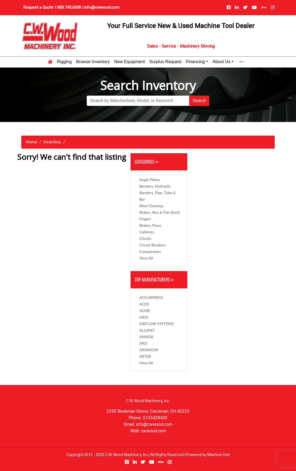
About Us (221, 62)
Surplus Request (165, 62)
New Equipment (129, 62)
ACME (144, 310)
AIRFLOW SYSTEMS (156, 323)
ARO (143, 343)
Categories (146, 161)
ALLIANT (147, 330)
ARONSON (148, 349)
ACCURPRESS (151, 297)
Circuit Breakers (152, 245)
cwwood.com (153, 430)
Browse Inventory (93, 62)
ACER (144, 304)
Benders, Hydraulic (155, 186)
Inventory (52, 142)
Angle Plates (149, 179)
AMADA (146, 336)
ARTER (145, 356)
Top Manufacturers (154, 279)
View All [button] (146, 258)
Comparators (150, 251)
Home (31, 142)
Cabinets (146, 232)
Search (199, 100)
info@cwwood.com (101, 7)
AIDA (143, 317)
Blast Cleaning (151, 205)
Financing (195, 62)
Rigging (64, 62)
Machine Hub (218, 454)
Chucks (145, 238)
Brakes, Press (150, 225)
